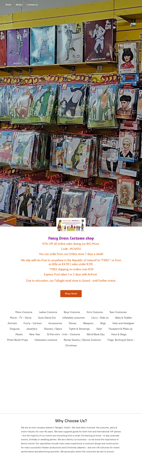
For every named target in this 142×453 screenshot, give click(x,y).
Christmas (71, 345)
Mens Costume (23, 312)
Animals (12, 323)
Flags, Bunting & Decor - (121, 339)
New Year (34, 334)
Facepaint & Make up (120, 328)
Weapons (88, 323)
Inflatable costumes (73, 317)
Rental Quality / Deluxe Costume (82, 339)
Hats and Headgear (123, 323)
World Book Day (96, 334)
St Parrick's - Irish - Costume (63, 334)
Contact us (32, 4)
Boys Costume (72, 312)
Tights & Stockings (79, 328)
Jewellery (31, 328)
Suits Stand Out (47, 317)
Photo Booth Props (17, 339)
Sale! (99, 328)
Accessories (55, 323)
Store (8, 4)
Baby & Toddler (123, 317)
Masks (19, 334)
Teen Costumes (118, 312)
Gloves (72, 323)
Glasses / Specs (53, 328)
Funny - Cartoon (33, 323)
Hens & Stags (118, 334)
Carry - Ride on (100, 317)
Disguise (15, 328)
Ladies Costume (48, 312)
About (19, 4)
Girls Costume (95, 312)
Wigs (103, 323)
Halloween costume (46, 339)
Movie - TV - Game (20, 317)
